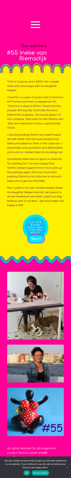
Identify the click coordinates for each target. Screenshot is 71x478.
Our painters (34, 46)
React (36, 239)
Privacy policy (40, 473)
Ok (26, 473)
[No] (66, 467)
